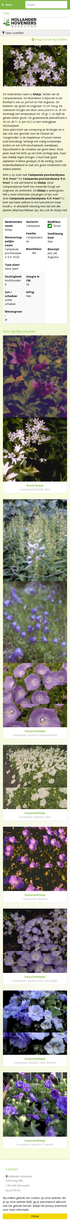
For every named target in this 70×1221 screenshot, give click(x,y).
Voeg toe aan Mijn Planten (51, 39)
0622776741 (13, 1190)
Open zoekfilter (13, 33)
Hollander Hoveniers (20, 1176)
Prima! (35, 1216)
